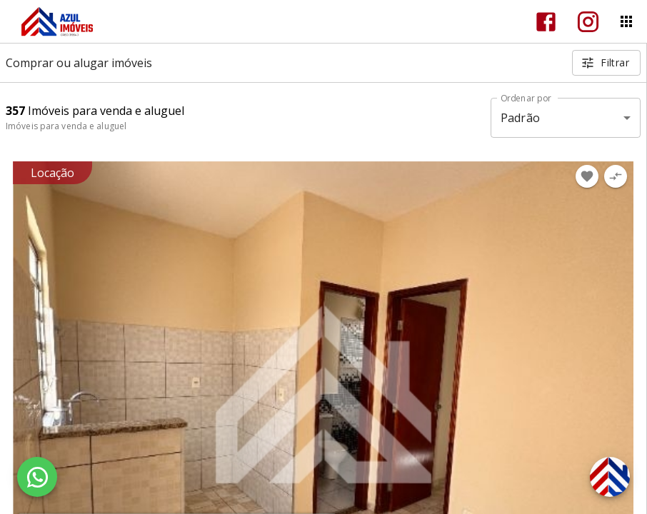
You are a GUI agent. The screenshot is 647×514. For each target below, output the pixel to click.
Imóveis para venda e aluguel (66, 126)
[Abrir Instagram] (588, 21)
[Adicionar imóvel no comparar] (615, 176)
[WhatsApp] (37, 477)
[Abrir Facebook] (545, 21)
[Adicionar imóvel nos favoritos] (587, 176)
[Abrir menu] (626, 21)
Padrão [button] (520, 118)
